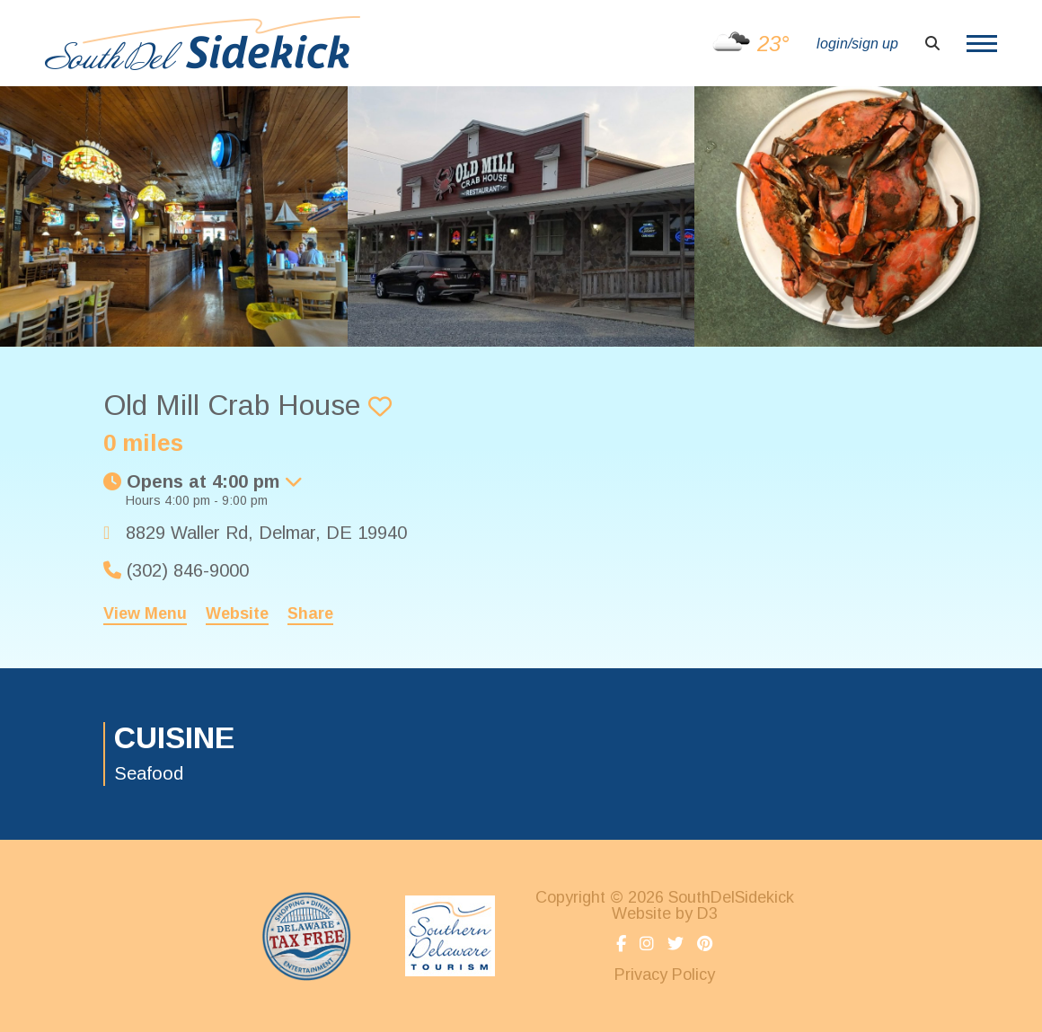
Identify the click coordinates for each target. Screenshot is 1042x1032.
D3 (707, 913)
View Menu (145, 613)
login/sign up (857, 43)
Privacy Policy (664, 974)
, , (266, 532)
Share (310, 613)
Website (237, 613)
